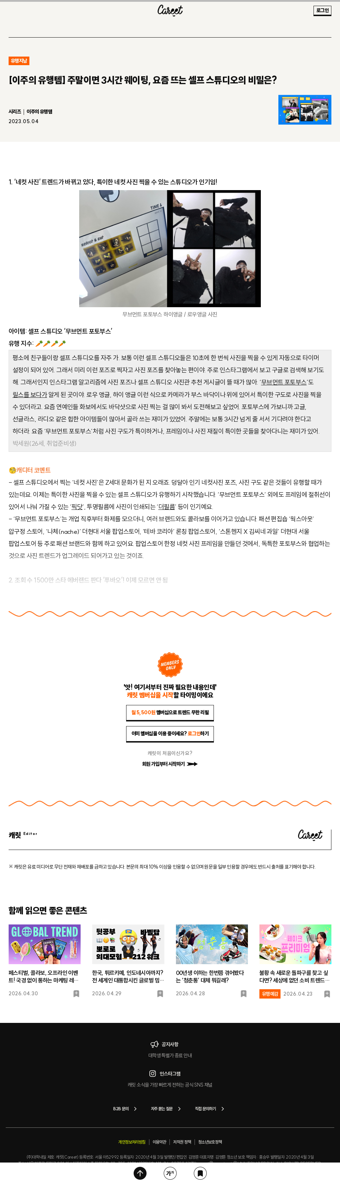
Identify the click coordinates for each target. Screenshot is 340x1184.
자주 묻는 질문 (167, 1109)
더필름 (166, 507)
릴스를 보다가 (30, 395)
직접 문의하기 (211, 1109)
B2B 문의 (126, 1109)
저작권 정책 (182, 1142)
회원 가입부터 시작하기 (170, 764)
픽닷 (76, 507)
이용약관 (159, 1142)
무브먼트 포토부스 (284, 382)
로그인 (322, 10)
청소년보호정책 (210, 1142)
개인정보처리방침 (131, 1142)
